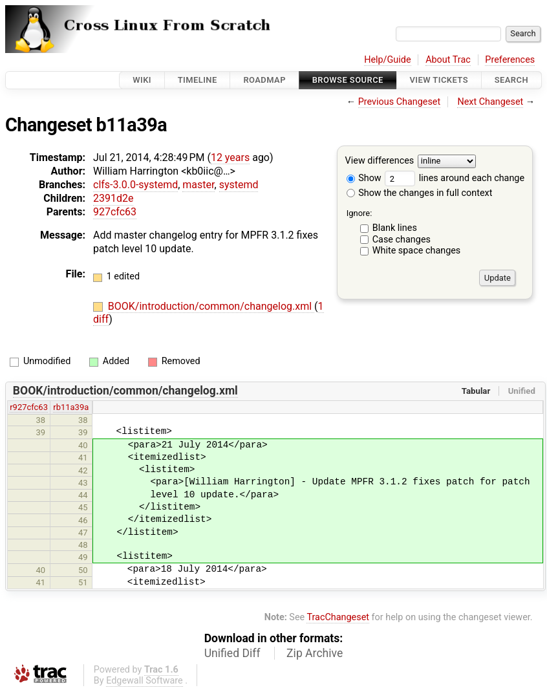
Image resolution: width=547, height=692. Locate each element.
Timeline (197, 80)
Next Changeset (490, 101)
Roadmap (264, 80)
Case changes (401, 239)
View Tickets (439, 80)
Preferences (510, 59)
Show (364, 178)
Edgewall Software (144, 680)
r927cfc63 (29, 407)
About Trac (448, 59)
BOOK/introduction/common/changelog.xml (211, 306)
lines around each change (454, 178)
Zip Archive (314, 653)
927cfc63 (114, 212)
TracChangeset (337, 617)
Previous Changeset (399, 101)
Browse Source (347, 80)
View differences (379, 161)
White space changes (416, 250)
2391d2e (113, 198)
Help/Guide (387, 59)
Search (511, 80)
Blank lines (394, 227)
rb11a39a (71, 407)
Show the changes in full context (420, 193)
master (198, 184)
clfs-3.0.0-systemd (135, 184)
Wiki (142, 80)
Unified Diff (232, 653)
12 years (230, 157)
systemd (239, 184)
